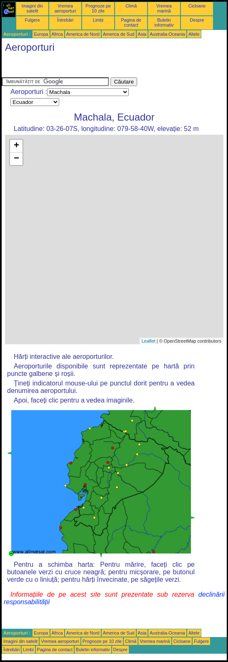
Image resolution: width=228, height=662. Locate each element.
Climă (131, 5)
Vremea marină (164, 8)
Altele (194, 34)
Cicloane (196, 5)
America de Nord (83, 34)
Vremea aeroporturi (65, 8)
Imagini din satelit (32, 8)
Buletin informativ (163, 22)
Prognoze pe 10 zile (97, 8)
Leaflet (148, 340)
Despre (197, 19)
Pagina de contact (131, 22)
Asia (142, 34)
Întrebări (65, 19)
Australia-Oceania (167, 34)
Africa (57, 34)
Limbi (98, 19)
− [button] (16, 159)
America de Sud (119, 34)
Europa (41, 34)
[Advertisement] (68, 67)
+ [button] (16, 146)
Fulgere (32, 19)
